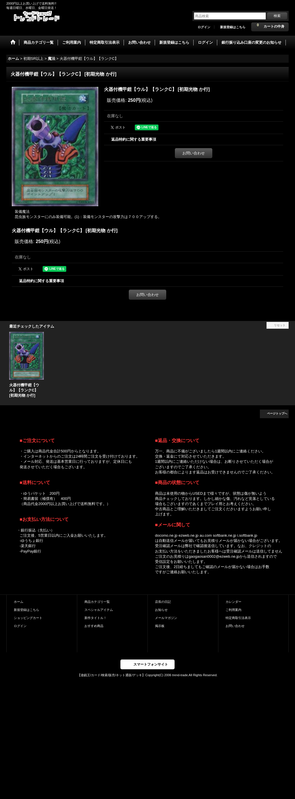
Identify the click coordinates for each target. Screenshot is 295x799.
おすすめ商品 (93, 626)
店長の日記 (163, 601)
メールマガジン (166, 618)
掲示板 (159, 626)
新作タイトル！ (95, 618)
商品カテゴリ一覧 (97, 601)
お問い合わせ (193, 153)
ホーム (18, 601)
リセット (279, 325)
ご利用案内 (233, 609)
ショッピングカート (28, 618)
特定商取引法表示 (238, 618)
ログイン (204, 27)
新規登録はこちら (232, 27)
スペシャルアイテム (98, 609)
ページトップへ (277, 413)
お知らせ (161, 609)
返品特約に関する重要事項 (133, 139)
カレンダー (233, 601)
